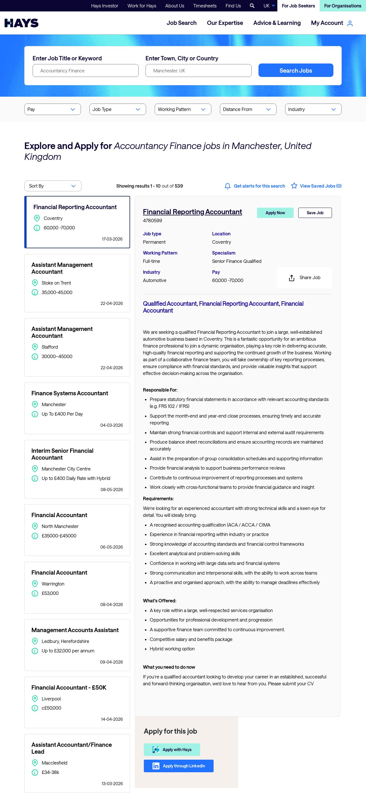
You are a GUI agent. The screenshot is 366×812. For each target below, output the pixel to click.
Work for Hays (142, 5)
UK (267, 5)
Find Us (233, 5)
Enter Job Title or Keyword (67, 58)
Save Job (315, 212)
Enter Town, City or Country (182, 58)
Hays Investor (104, 5)
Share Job (304, 278)
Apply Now (275, 212)
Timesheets (204, 5)
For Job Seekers (298, 5)
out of (149, 185)
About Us (174, 5)
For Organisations (342, 5)
